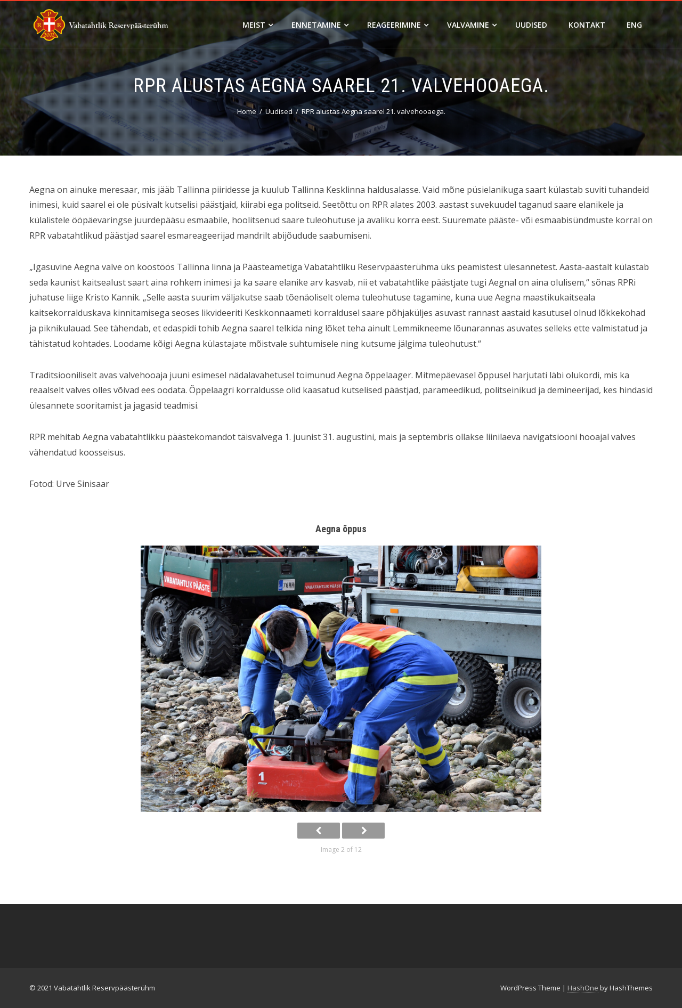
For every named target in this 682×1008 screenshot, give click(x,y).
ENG (634, 25)
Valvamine (472, 25)
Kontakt (587, 25)
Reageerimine (397, 25)
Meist (257, 25)
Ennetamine (319, 25)
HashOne (582, 988)
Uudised (531, 25)
